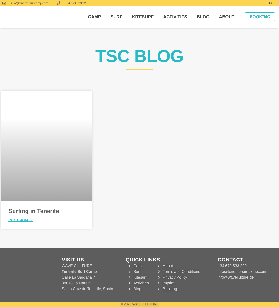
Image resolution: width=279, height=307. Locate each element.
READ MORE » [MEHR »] (20, 220)
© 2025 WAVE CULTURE (140, 304)
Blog (203, 16)
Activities (175, 16)
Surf (116, 16)
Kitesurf (143, 16)
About (226, 16)
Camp (94, 16)
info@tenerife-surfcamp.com (242, 271)
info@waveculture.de (236, 277)
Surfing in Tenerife (33, 211)
